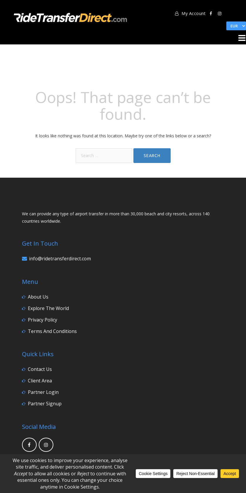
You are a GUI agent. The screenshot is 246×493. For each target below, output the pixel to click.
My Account (190, 13)
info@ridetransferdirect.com (60, 258)
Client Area (40, 380)
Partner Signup (45, 403)
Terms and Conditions (52, 331)
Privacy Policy (42, 320)
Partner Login (43, 392)
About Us (38, 297)
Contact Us (40, 369)
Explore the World (48, 308)
